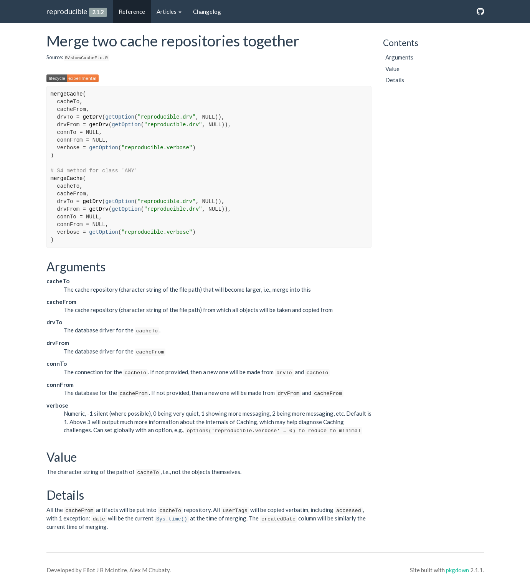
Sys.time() (171, 519)
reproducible (67, 11)
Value (392, 68)
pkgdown (457, 570)
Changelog (207, 11)
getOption (119, 117)
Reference (132, 11)
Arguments (399, 57)
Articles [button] (169, 11)
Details (394, 79)
